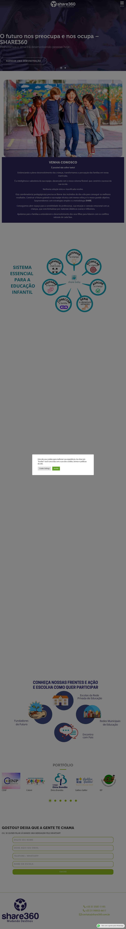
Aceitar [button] (56, 468)
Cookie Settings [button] (44, 468)
